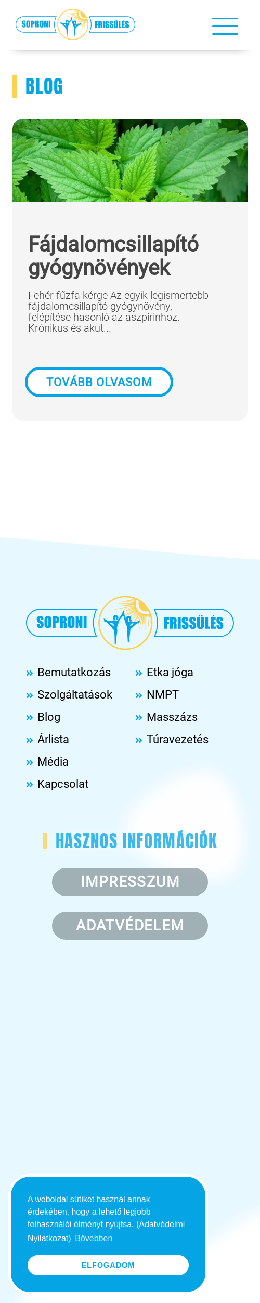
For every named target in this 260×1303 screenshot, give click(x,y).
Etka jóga (170, 672)
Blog (48, 716)
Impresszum (130, 881)
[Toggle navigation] (225, 25)
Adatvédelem (130, 925)
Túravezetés (178, 739)
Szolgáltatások (74, 694)
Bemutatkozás (74, 672)
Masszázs (172, 716)
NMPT (163, 694)
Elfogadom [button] (108, 1265)
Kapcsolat (62, 784)
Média (53, 761)
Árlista (53, 739)
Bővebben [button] (93, 1238)
